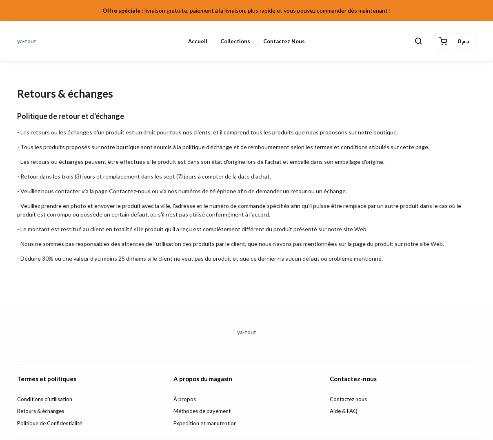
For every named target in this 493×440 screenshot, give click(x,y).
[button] (418, 41)
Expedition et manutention (205, 423)
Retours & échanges (40, 411)
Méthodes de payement (202, 411)
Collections (235, 41)
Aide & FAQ (344, 411)
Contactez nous (284, 41)
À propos (184, 399)
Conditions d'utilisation (44, 399)
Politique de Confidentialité (49, 423)
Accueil (197, 41)
